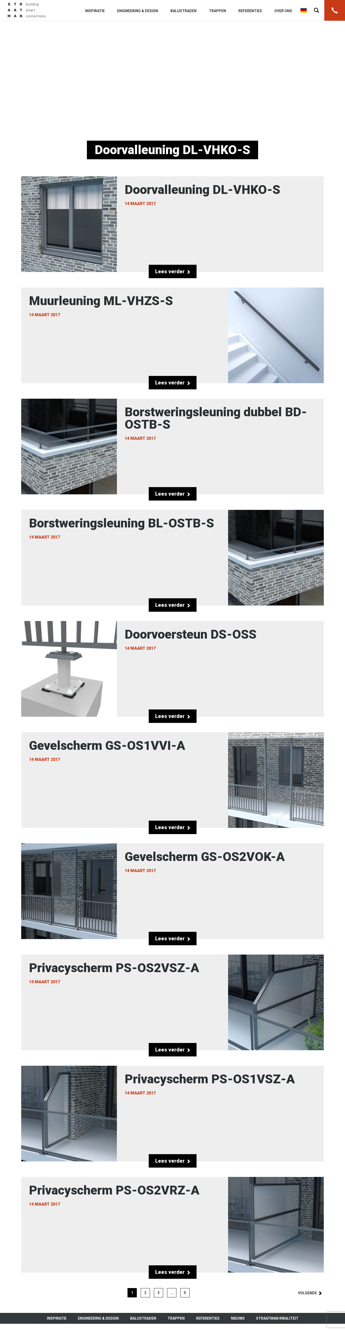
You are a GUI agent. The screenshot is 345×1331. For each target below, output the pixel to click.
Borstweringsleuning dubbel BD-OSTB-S (172, 446)
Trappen (217, 11)
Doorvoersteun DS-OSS (172, 669)
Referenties (250, 11)
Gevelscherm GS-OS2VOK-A (172, 891)
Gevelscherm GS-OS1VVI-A (172, 780)
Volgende (307, 1293)
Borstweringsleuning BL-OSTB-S (172, 558)
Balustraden (183, 11)
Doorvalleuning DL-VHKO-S (172, 224)
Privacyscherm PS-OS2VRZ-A (172, 1225)
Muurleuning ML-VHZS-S (172, 335)
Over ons (283, 11)
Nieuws (238, 1318)
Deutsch (304, 10)
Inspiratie (95, 11)
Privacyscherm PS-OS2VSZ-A (172, 1002)
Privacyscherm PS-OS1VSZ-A (172, 1113)
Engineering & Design (137, 11)
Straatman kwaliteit (277, 1318)
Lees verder (172, 271)
